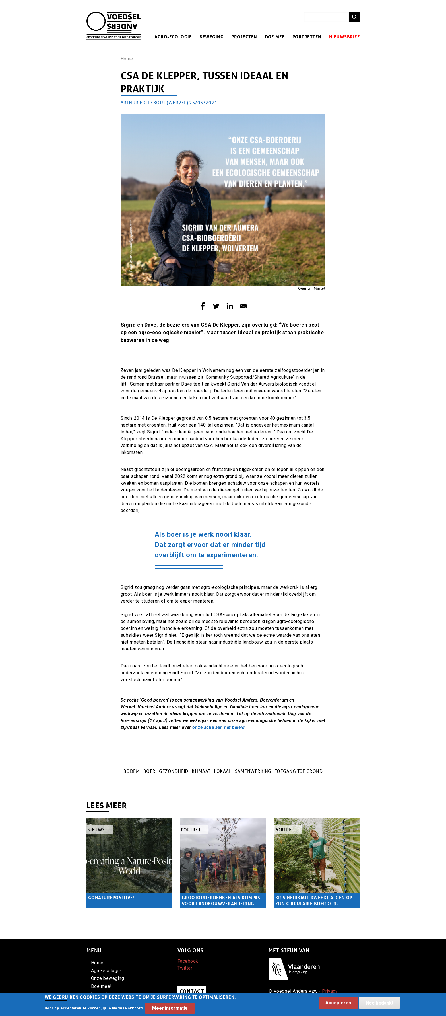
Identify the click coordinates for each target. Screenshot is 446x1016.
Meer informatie (170, 1009)
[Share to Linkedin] (230, 306)
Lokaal (222, 771)
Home (127, 59)
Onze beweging (107, 978)
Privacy (330, 991)
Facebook (187, 961)
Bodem (131, 771)
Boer (149, 771)
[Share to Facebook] (202, 306)
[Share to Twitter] (216, 306)
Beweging (211, 37)
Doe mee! (101, 986)
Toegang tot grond (299, 771)
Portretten (306, 37)
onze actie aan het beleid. (219, 727)
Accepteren (338, 1004)
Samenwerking (253, 771)
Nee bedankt (379, 1004)
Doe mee (275, 37)
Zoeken (354, 17)
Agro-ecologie (173, 37)
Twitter (184, 968)
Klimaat (201, 771)
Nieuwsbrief (344, 37)
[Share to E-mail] (243, 306)
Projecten (244, 37)
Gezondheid (173, 771)
